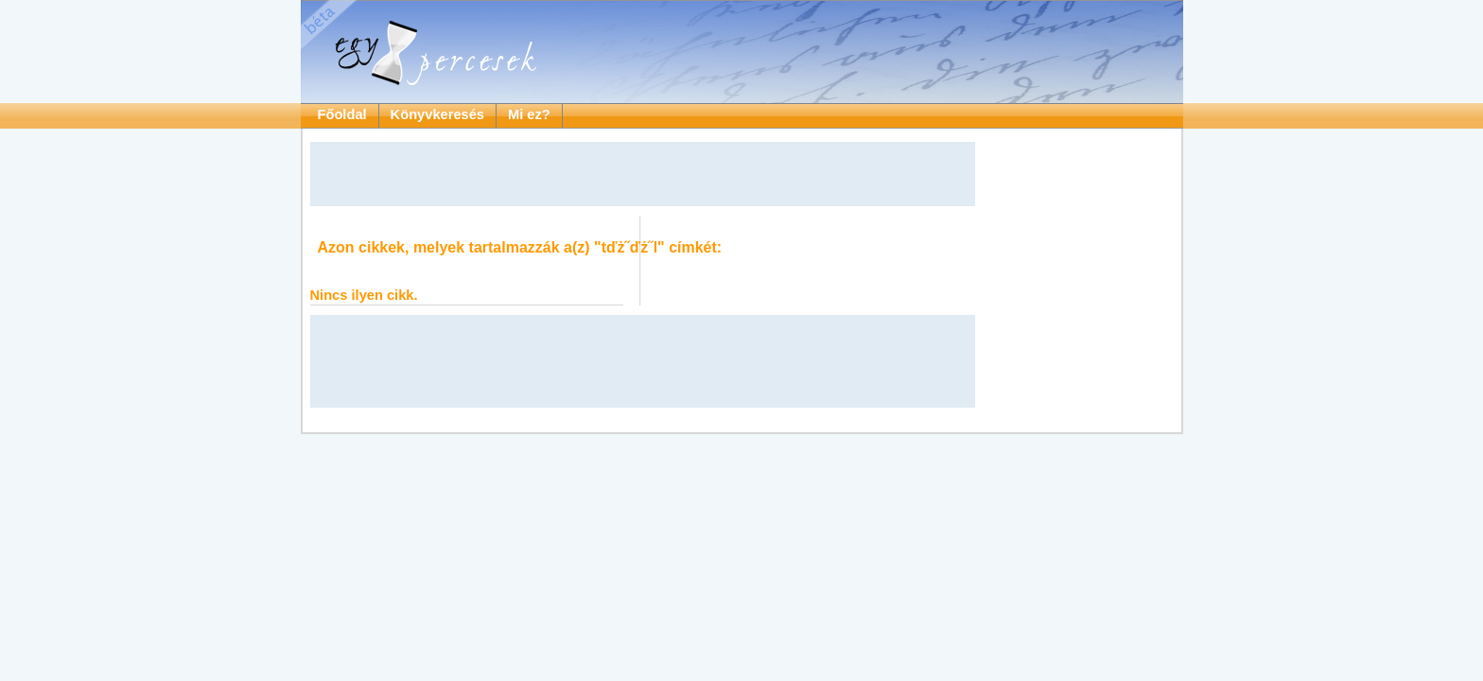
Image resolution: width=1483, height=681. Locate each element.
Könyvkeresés (437, 114)
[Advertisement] (642, 174)
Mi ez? (529, 114)
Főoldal (342, 114)
